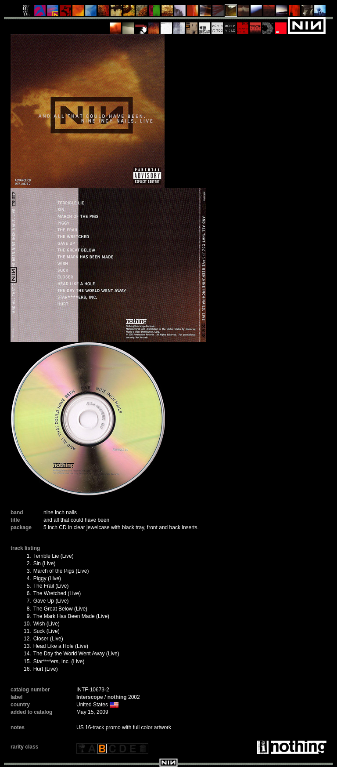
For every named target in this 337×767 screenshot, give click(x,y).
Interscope (89, 697)
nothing (117, 697)
